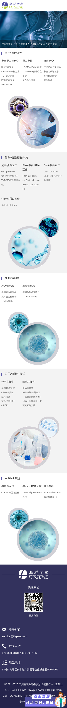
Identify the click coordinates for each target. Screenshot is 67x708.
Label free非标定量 (10, 71)
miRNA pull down (31, 184)
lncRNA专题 (39, 44)
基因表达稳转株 (8, 292)
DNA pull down (51, 171)
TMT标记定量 (7, 76)
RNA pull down (30, 176)
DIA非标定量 (7, 67)
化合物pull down (9, 205)
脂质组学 (48, 80)
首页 (15, 44)
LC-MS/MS (16, 695)
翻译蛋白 (52, 44)
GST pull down (8, 171)
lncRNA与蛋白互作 (10, 492)
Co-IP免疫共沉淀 (9, 176)
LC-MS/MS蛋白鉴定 (32, 67)
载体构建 (5, 397)
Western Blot (7, 84)
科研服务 (25, 44)
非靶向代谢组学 (51, 71)
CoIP (5, 695)
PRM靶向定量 (8, 80)
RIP (24, 189)
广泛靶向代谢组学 (52, 67)
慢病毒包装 (28, 388)
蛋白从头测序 (29, 80)
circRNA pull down (31, 180)
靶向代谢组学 (50, 76)
